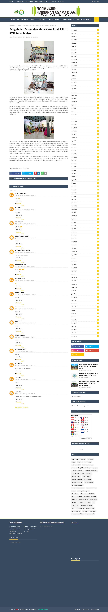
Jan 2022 (85, 163)
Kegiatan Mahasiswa (77, 482)
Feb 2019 (85, 271)
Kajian (89, 476)
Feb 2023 (85, 124)
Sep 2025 (85, 43)
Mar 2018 (85, 297)
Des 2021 (85, 167)
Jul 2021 (85, 183)
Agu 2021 (85, 180)
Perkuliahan (75, 502)
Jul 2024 (85, 79)
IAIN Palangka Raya (14, 526)
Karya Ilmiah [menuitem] (53, 19)
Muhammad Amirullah (22, 236)
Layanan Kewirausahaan (78, 488)
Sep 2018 (85, 284)
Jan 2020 (85, 238)
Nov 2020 (85, 209)
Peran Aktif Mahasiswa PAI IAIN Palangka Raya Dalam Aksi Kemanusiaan (89, 383)
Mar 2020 (85, 232)
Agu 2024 (85, 75)
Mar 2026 (85, 30)
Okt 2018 (85, 281)
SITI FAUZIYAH (19, 222)
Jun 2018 (85, 294)
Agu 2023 (85, 105)
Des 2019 (85, 242)
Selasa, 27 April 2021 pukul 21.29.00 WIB (25, 393)
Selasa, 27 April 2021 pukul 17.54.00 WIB (25, 337)
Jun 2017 (85, 316)
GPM (73, 468)
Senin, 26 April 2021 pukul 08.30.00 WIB (25, 195)
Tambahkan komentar (21, 407)
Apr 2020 (85, 229)
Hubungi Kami (29, 1)
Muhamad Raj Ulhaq (21, 193)
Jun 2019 (85, 261)
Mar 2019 (85, 268)
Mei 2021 (85, 189)
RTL (94, 502)
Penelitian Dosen (83, 499)
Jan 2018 (85, 303)
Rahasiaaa (18, 208)
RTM (73, 505)
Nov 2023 (85, 95)
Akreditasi (90, 459)
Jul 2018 (85, 290)
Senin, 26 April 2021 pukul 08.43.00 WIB (25, 252)
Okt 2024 (85, 69)
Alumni (73, 462)
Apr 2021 (85, 193)
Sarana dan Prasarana (86, 505)
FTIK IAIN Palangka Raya (30, 526)
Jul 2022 (85, 144)
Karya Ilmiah (87, 479)
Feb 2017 (85, 326)
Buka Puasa (88, 462)
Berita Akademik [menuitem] (22, 19)
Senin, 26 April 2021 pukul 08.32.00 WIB (25, 209)
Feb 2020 (85, 235)
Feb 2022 (85, 160)
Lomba (73, 491)
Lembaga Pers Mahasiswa (41, 1)
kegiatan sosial (90, 514)
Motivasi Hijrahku (20, 349)
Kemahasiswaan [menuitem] (67, 19)
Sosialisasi (81, 508)
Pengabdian (18, 25)
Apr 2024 (85, 89)
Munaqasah (84, 494)
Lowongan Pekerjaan (83, 491)
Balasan (18, 203)
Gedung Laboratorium (91, 468)
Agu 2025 (85, 46)
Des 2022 (85, 128)
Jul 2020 (85, 222)
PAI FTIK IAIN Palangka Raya (18, 37)
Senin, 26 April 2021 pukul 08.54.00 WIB (25, 280)
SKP (77, 505)
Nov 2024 (85, 66)
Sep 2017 (85, 310)
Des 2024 (85, 62)
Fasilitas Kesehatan (88, 465)
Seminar (74, 508)
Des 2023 (85, 92)
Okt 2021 (85, 173)
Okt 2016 (85, 333)
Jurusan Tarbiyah (76, 476)
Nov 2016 (85, 329)
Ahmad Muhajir (19, 293)
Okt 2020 (85, 212)
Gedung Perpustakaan (91, 471)
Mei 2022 (85, 150)
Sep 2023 (85, 102)
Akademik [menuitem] (42, 19)
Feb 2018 (85, 300)
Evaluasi (74, 465)
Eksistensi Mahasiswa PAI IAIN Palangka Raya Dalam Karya (88, 374)
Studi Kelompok (90, 508)
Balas (17, 201)
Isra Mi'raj (88, 473)
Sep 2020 (85, 215)
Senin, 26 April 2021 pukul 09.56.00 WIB (25, 309)
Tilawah (85, 511)
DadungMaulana (20, 307)
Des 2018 (85, 277)
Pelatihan (79, 496)
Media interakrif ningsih (23, 250)
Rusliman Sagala (20, 264)
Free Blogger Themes (42, 609)
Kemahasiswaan (17, 168)
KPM (84, 476)
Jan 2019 (85, 274)
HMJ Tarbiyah (75, 473)
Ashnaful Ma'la (20, 335)
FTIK (79, 465)
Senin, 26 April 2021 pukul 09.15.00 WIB (25, 294)
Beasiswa (80, 462)
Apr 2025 (85, 56)
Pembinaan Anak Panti (90, 496)
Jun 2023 (85, 111)
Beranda (11, 1)
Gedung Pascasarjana (77, 471)
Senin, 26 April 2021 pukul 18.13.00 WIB (25, 323)
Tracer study (92, 511)
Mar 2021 (85, 196)
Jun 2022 (85, 147)
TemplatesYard (24, 609)
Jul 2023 (85, 108)
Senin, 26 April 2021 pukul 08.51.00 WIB (25, 266)
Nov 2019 (85, 245)
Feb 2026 (85, 33)
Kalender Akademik (77, 479)
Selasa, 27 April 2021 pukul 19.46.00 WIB (25, 365)
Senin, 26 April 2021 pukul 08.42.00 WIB (25, 238)
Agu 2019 (85, 255)
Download (53, 1)
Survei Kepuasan (76, 511)
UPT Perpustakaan (29, 529)
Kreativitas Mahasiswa (77, 485)
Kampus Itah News (14, 529)
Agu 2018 (85, 287)
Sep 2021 (85, 176)
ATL (77, 459)
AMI (73, 459)
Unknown (18, 321)
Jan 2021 (85, 202)
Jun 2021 (85, 186)
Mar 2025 (85, 59)
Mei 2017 (85, 320)
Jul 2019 (85, 258)
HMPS (82, 473)
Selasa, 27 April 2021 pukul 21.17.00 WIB (25, 379)
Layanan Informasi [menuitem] (83, 19)
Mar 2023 (85, 121)
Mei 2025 (85, 53)
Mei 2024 (85, 85)
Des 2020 (85, 206)
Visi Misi (74, 514)
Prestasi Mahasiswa (85, 502)
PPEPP (73, 496)
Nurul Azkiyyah (20, 278)
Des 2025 (85, 36)
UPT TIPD (26, 531)
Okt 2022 (85, 134)
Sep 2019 (85, 251)
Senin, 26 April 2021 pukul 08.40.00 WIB (25, 223)
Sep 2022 (85, 137)
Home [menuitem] (13, 19)
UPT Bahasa (12, 531)
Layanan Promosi (91, 488)
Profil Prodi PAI (20, 1)
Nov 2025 (85, 40)
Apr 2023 (85, 118)
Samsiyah (18, 377)
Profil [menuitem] (33, 19)
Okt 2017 (85, 307)
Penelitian (74, 499)
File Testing (60, 1)
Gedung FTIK (79, 468)
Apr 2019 (85, 264)
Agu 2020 (85, 219)
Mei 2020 (85, 225)
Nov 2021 (85, 170)
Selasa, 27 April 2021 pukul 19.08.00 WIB (25, 351)
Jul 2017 (85, 313)
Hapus (20, 201)
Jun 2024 (85, 82)
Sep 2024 (85, 72)
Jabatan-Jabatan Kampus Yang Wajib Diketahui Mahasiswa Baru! (88, 366)
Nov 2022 (85, 131)
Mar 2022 (85, 157)
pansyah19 (18, 363)
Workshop (81, 514)
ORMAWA (91, 494)
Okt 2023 (85, 98)
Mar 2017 (85, 323)
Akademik (82, 459)
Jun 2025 (85, 49)
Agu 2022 (85, 141)
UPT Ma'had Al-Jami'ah (15, 533)
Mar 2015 (85, 336)
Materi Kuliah (75, 494)
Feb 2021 (85, 199)
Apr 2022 (85, 154)
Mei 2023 (85, 115)
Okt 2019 (85, 248)
